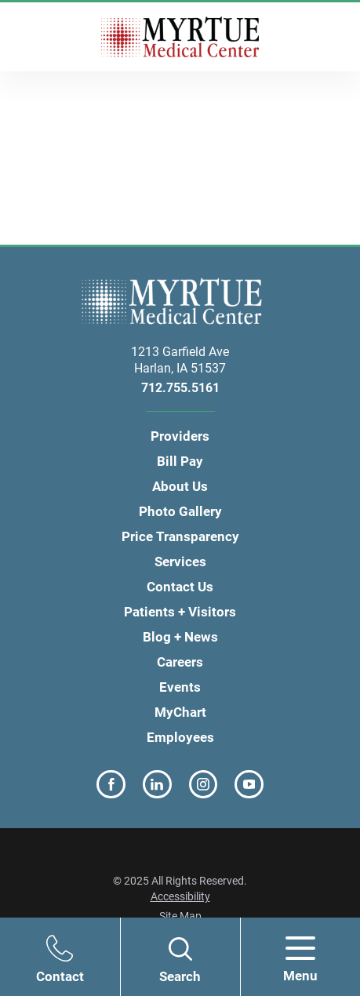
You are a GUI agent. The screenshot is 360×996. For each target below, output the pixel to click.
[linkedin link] (157, 784)
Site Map (180, 916)
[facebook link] (110, 784)
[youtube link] (249, 784)
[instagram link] (203, 784)
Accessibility (180, 896)
